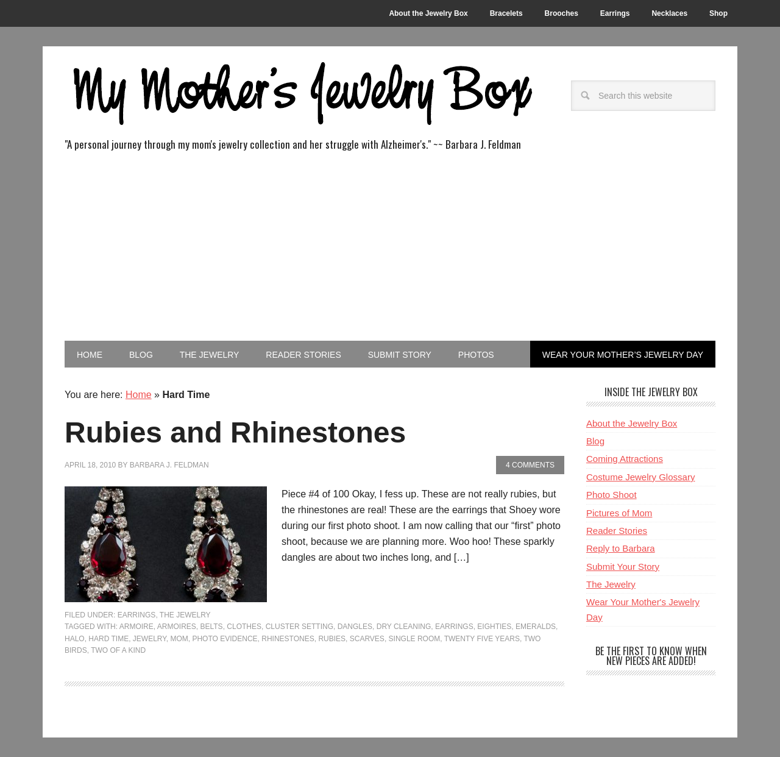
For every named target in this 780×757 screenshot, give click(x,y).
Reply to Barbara (620, 548)
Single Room (415, 638)
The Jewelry (185, 615)
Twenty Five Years (482, 638)
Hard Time (108, 638)
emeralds (536, 626)
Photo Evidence (224, 638)
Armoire (136, 626)
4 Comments (530, 465)
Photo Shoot (611, 494)
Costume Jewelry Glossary (640, 477)
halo (75, 638)
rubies (332, 638)
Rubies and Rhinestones (235, 432)
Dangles (355, 626)
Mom (179, 638)
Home (139, 394)
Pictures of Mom (619, 513)
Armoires (176, 626)
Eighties (494, 626)
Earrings (137, 615)
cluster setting (299, 626)
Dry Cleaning (404, 626)
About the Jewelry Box (631, 423)
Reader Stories (616, 530)
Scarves (367, 638)
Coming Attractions (624, 458)
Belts (211, 626)
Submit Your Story (622, 566)
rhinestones (287, 638)
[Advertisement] (390, 249)
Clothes (244, 626)
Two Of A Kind (118, 650)
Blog (595, 441)
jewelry (149, 638)
